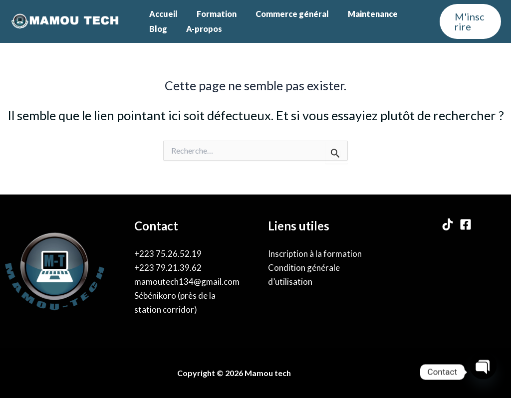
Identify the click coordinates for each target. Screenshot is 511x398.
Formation (212, 13)
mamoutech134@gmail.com (187, 281)
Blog (157, 28)
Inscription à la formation (315, 253)
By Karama (315, 373)
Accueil (162, 13)
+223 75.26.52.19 (168, 253)
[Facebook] (466, 224)
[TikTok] (448, 224)
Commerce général (284, 13)
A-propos (200, 28)
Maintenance (362, 13)
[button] (469, 21)
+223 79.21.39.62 (168, 267)
